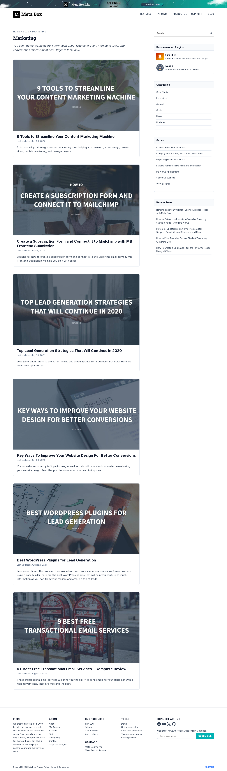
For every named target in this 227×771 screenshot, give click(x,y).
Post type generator (131, 730)
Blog (211, 14)
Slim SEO (89, 723)
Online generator (129, 727)
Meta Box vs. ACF (94, 747)
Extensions (161, 98)
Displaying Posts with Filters (170, 159)
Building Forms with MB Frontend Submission (178, 165)
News (159, 116)
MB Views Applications (167, 171)
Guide (159, 110)
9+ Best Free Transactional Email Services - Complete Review (71, 669)
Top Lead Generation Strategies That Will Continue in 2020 (69, 350)
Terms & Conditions (59, 767)
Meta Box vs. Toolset (96, 750)
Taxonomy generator (132, 734)
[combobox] (181, 33)
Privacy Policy (43, 767)
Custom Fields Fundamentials (171, 147)
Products (179, 14)
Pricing (162, 14)
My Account (55, 727)
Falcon (88, 727)
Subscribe (205, 736)
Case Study (162, 92)
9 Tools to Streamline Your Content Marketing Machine (65, 136)
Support (196, 14)
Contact (53, 741)
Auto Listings (91, 734)
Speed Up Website (165, 177)
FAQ (51, 734)
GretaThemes (92, 730)
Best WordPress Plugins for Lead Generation (56, 560)
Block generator (129, 737)
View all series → (164, 183)
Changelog (54, 737)
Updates (160, 122)
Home (16, 31)
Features (145, 14)
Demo (124, 723)
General (160, 104)
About (52, 723)
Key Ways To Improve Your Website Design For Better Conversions (76, 455)
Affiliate (53, 730)
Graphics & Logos (58, 744)
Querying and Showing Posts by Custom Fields (180, 153)
